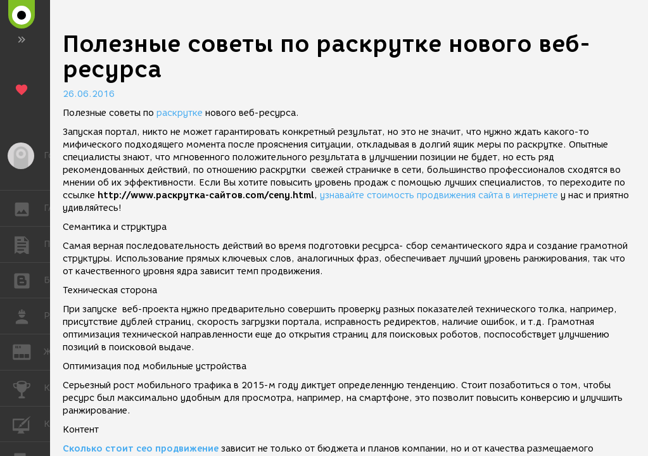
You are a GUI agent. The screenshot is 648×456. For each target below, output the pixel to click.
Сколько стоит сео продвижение (141, 448)
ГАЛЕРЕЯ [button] (28, 208)
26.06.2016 (89, 94)
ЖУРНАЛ (28, 351)
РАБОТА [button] (28, 316)
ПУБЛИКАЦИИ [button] (28, 244)
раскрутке (179, 113)
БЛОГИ (28, 280)
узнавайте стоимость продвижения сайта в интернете (439, 195)
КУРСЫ (28, 423)
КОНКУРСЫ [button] (28, 388)
